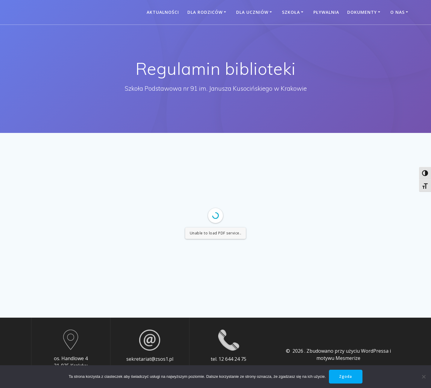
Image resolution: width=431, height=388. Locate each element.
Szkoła (291, 12)
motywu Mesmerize (338, 358)
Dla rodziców (205, 12)
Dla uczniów (252, 12)
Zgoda (345, 376)
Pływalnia (326, 12)
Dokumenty (362, 12)
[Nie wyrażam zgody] (424, 377)
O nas (397, 12)
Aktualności (163, 12)
